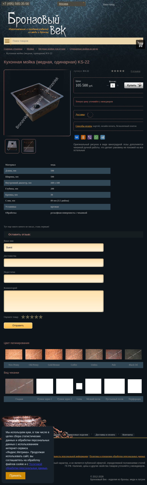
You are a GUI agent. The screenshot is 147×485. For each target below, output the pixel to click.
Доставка (80, 114)
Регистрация (9, 450)
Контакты (127, 434)
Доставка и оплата (105, 434)
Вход (5, 444)
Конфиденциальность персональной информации (64, 456)
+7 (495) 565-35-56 (16, 3)
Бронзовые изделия (78, 434)
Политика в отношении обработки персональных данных (117, 456)
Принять (16, 475)
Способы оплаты (84, 126)
